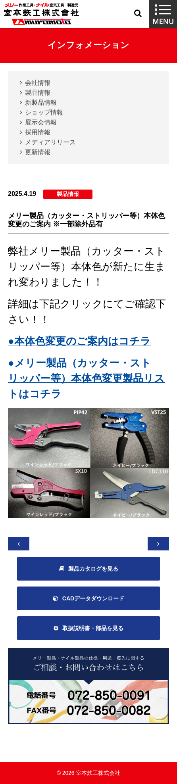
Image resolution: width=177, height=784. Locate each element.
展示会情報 (41, 122)
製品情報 (37, 92)
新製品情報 (41, 102)
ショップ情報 (44, 112)
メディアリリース (50, 142)
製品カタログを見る (93, 568)
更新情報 (37, 152)
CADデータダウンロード (93, 598)
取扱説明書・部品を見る (92, 628)
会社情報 (37, 82)
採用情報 (37, 132)
